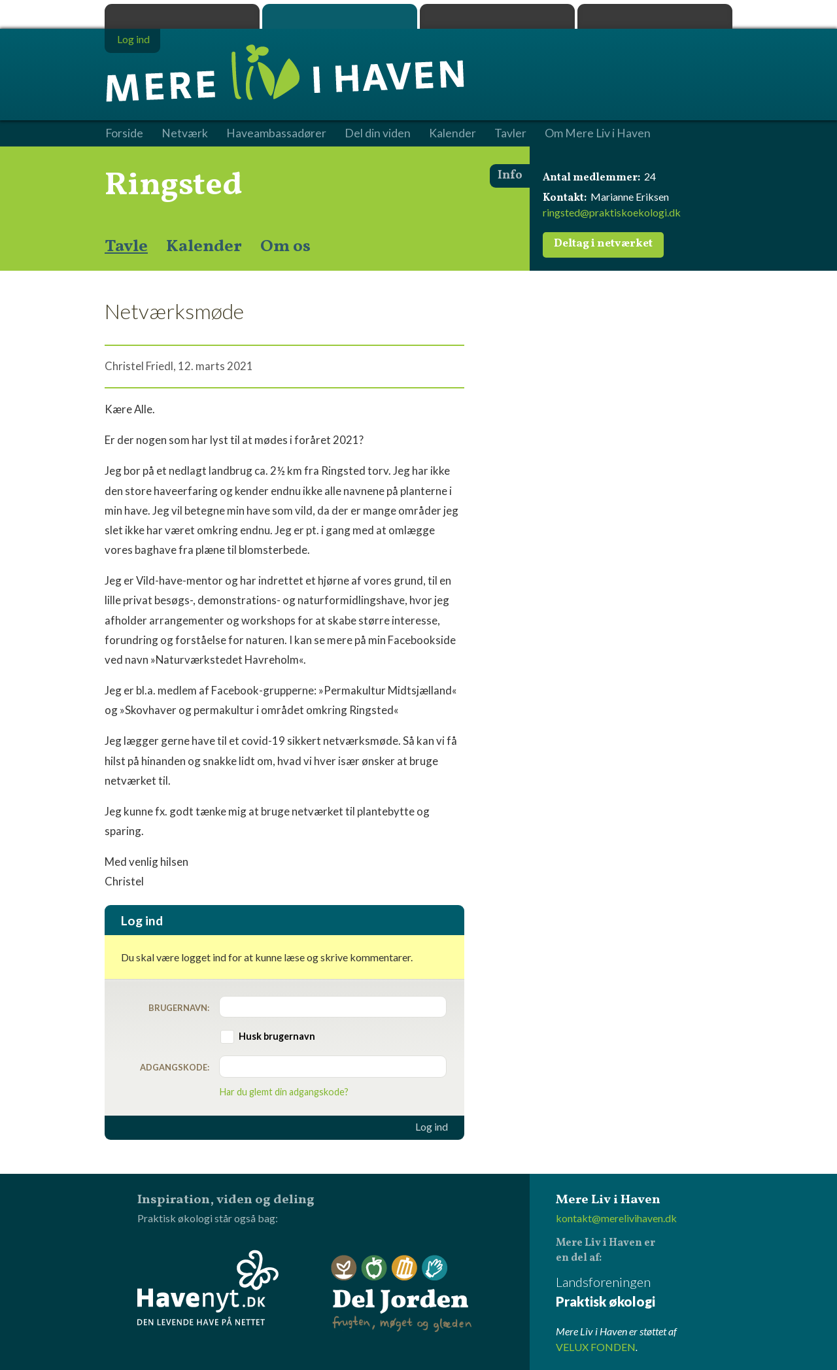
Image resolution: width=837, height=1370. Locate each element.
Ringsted (174, 186)
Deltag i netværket (603, 244)
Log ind (431, 1127)
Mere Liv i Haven (339, 16)
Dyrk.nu (497, 16)
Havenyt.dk (654, 16)
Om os (285, 246)
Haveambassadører (276, 133)
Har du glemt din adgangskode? (284, 1091)
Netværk (185, 133)
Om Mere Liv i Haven (598, 133)
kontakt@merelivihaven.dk (616, 1218)
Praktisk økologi (182, 16)
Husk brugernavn (277, 1036)
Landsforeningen (644, 1292)
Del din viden (378, 133)
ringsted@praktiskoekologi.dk (612, 212)
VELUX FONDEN (596, 1347)
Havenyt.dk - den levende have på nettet (208, 1288)
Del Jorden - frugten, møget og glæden (401, 1294)
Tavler (510, 133)
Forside (124, 133)
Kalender (204, 246)
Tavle (126, 246)
